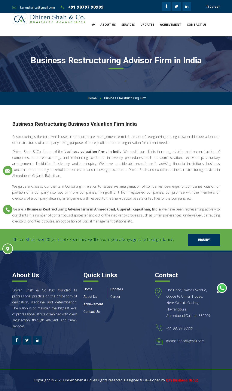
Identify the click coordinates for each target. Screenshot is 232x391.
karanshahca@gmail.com (37, 7)
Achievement (170, 24)
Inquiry (204, 240)
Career (213, 6)
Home (92, 98)
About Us (108, 24)
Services (128, 24)
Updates (147, 24)
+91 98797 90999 (86, 7)
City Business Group (182, 380)
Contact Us (197, 24)
